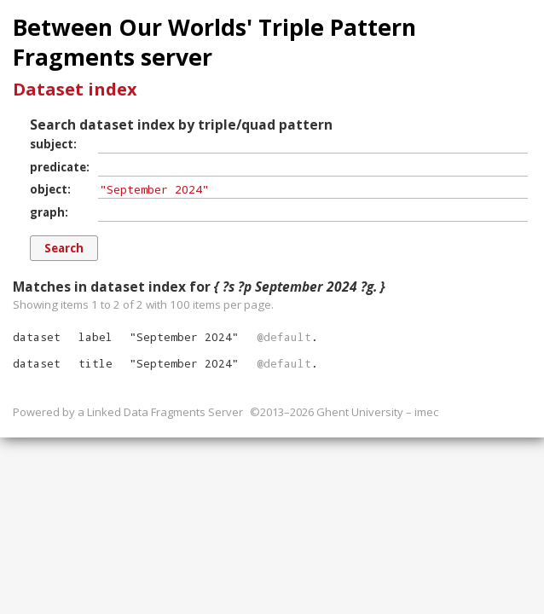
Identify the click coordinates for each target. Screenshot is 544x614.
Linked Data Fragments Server (165, 412)
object (48, 189)
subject (51, 144)
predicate (58, 167)
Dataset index (75, 89)
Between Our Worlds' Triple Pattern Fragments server (214, 42)
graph (47, 212)
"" (184, 337)
